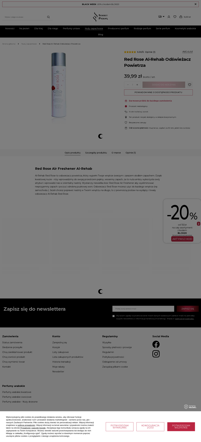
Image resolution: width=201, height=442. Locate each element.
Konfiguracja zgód (150, 426)
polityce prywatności (26, 425)
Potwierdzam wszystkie (181, 426)
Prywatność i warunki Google (33, 428)
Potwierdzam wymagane (120, 426)
